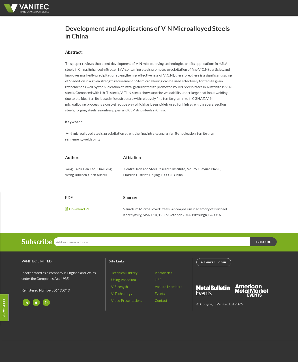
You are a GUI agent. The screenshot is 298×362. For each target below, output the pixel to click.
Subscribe (37, 241)
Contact (161, 300)
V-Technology (121, 293)
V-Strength (119, 286)
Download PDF (78, 209)
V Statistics (163, 272)
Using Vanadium (123, 279)
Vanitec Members (168, 286)
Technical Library (124, 272)
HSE (158, 279)
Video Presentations (126, 300)
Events (160, 293)
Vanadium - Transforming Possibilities (28, 9)
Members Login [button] (213, 262)
